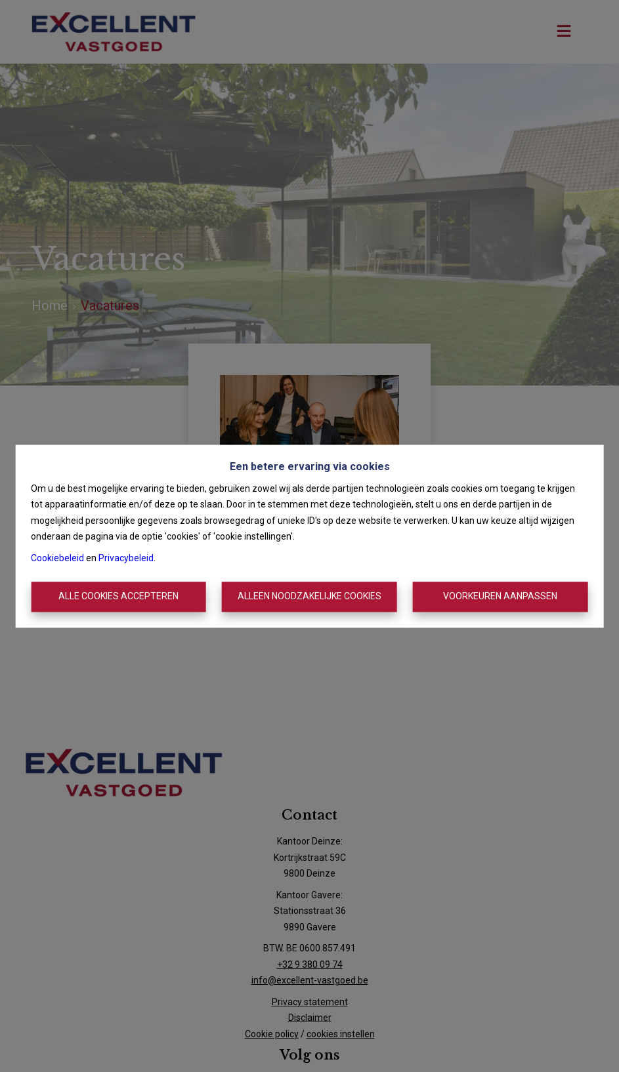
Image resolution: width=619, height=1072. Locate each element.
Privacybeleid (126, 558)
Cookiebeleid (57, 558)
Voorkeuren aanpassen (500, 596)
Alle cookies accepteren (118, 596)
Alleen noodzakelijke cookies (309, 596)
